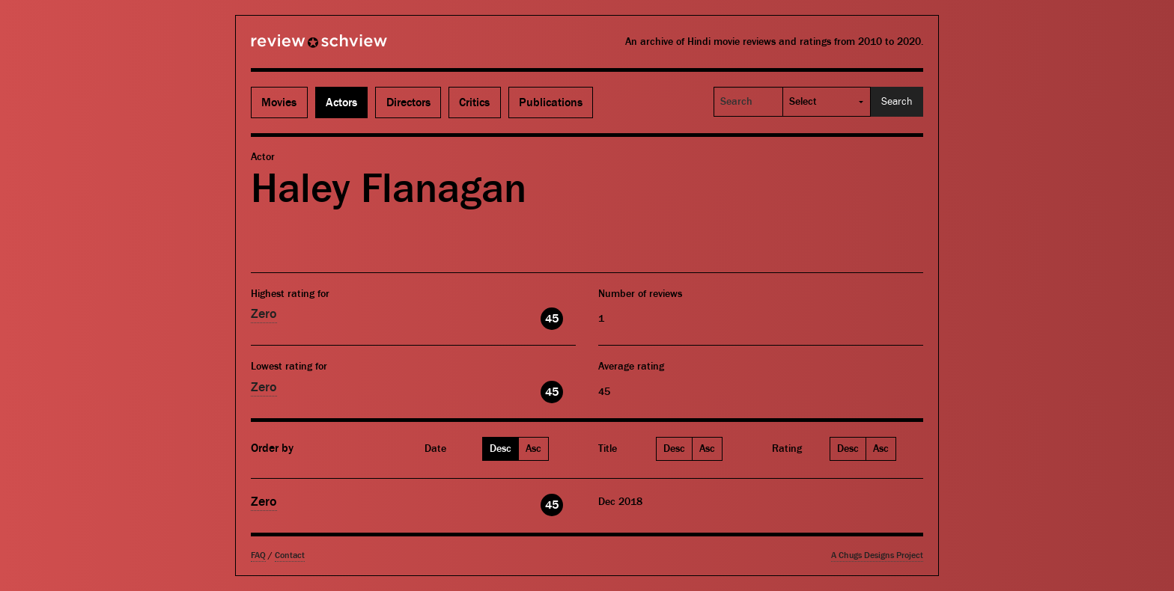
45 (552, 318)
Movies (278, 102)
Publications (551, 102)
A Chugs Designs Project (877, 555)
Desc (500, 449)
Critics (474, 102)
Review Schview (293, 47)
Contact (290, 555)
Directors (408, 102)
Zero (264, 313)
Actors (341, 102)
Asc (533, 449)
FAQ (258, 555)
